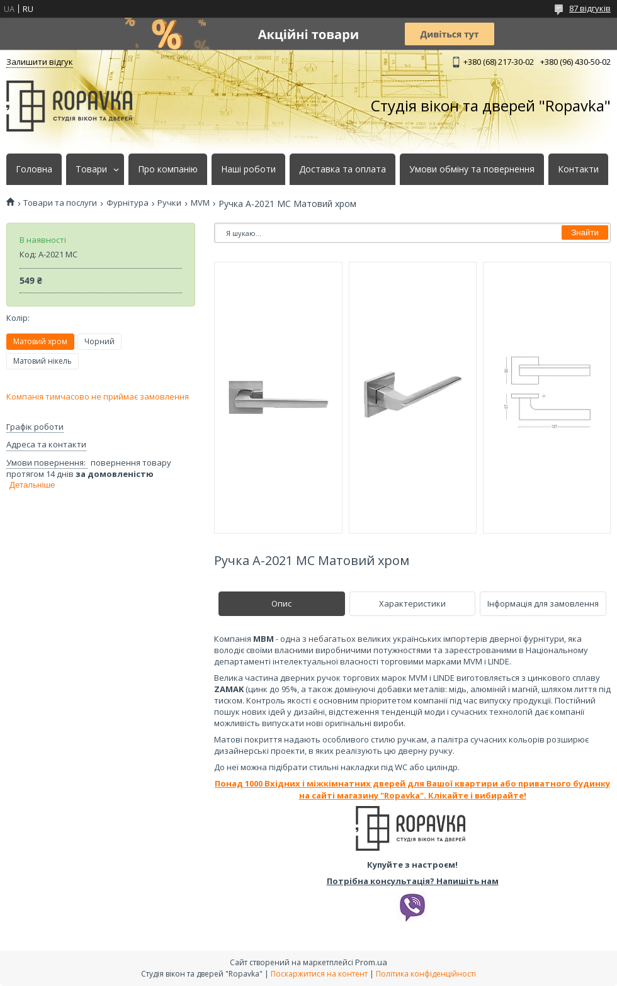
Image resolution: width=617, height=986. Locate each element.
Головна (34, 169)
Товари (91, 169)
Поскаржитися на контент (319, 973)
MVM (200, 203)
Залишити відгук (39, 61)
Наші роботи (248, 169)
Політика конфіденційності (426, 973)
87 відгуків (590, 8)
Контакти (578, 169)
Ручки (169, 203)
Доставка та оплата (342, 169)
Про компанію (168, 169)
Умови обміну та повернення (472, 169)
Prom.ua (371, 962)
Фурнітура (127, 203)
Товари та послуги (60, 203)
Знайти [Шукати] (585, 232)
